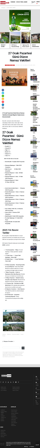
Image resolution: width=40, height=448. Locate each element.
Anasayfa (3, 7)
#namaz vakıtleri (15, 334)
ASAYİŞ (2, 420)
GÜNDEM (13, 2)
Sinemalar (13, 419)
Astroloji (2, 436)
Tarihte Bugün (14, 418)
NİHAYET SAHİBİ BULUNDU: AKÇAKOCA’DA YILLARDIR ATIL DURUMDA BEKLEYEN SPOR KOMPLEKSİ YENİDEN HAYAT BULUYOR (36, 113)
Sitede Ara (3, 430)
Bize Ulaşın (37, 402)
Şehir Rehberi (14, 422)
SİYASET (3, 416)
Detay (26, 446)
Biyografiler (3, 433)
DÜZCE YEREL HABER (21, 2)
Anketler (2, 432)
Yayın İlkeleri (3, 388)
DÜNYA (2, 419)
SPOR (2, 414)
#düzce (4, 334)
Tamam (31, 446)
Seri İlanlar (13, 421)
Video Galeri (37, 384)
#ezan (22, 334)
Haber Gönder (16, 390)
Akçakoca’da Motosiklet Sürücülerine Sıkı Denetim (36, 87)
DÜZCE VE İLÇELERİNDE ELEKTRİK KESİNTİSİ (36, 183)
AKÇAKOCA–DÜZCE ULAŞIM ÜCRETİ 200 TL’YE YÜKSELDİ (36, 167)
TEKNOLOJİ (3, 417)
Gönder (23, 347)
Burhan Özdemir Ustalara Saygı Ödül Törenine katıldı (35, 248)
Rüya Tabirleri (4, 435)
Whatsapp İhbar (16, 388)
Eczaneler (13, 414)
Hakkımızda (3, 387)
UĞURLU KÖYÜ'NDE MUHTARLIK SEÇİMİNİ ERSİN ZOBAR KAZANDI (36, 224)
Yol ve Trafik (14, 411)
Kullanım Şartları (16, 387)
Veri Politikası (4, 390)
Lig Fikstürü (13, 416)
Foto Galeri (37, 378)
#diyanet (9, 334)
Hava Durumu (14, 410)
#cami (3, 335)
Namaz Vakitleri (14, 413)
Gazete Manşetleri (13, 425)
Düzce (6, 139)
